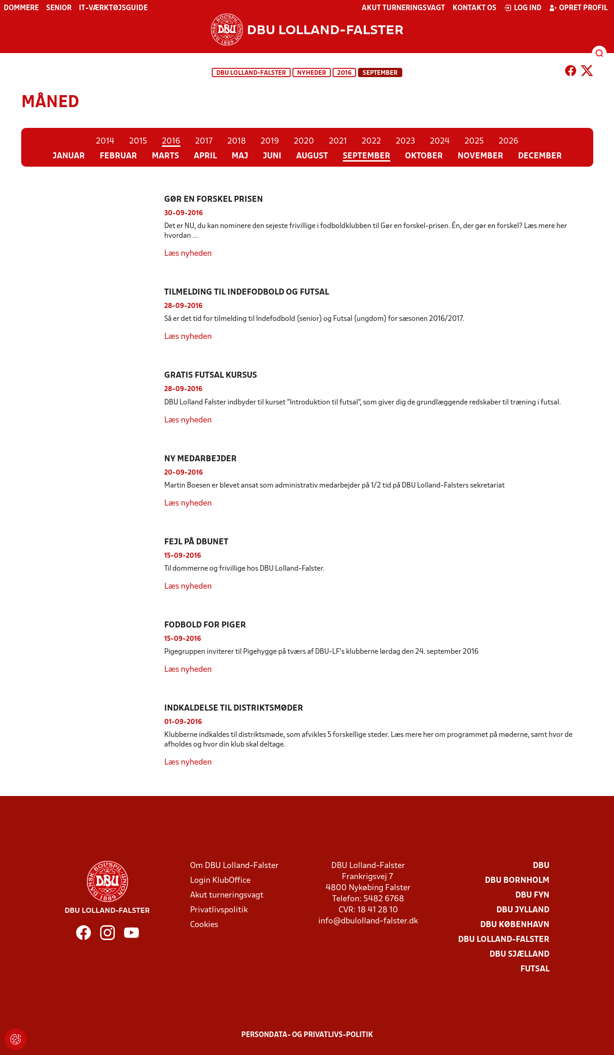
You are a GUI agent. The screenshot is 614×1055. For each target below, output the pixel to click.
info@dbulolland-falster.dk (368, 921)
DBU (541, 866)
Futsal (534, 969)
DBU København (514, 925)
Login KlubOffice (220, 881)
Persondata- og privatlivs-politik (307, 1035)
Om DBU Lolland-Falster (234, 866)
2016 (344, 73)
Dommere (21, 8)
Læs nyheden (188, 254)
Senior (59, 8)
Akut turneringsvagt (403, 8)
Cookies (204, 925)
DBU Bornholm (517, 881)
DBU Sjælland (519, 955)
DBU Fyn (532, 895)
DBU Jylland (522, 910)
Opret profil (578, 8)
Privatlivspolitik (219, 910)
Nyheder (311, 73)
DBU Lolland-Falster (251, 73)
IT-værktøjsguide (113, 8)
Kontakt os (474, 8)
